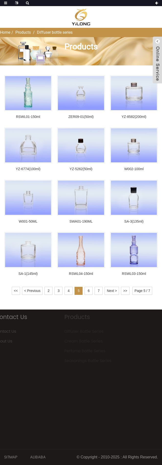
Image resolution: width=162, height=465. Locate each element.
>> (125, 291)
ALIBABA (38, 457)
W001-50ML (28, 221)
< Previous (32, 291)
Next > (112, 291)
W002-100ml (133, 169)
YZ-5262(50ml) (81, 169)
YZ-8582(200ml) (134, 117)
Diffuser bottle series (55, 32)
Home (5, 32)
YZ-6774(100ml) (28, 169)
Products (23, 32)
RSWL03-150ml (134, 274)
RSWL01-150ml (28, 117)
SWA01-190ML (80, 221)
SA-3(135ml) (134, 221)
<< (16, 291)
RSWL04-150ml (81, 274)
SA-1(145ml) (28, 274)
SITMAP (10, 457)
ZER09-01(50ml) (81, 117)
